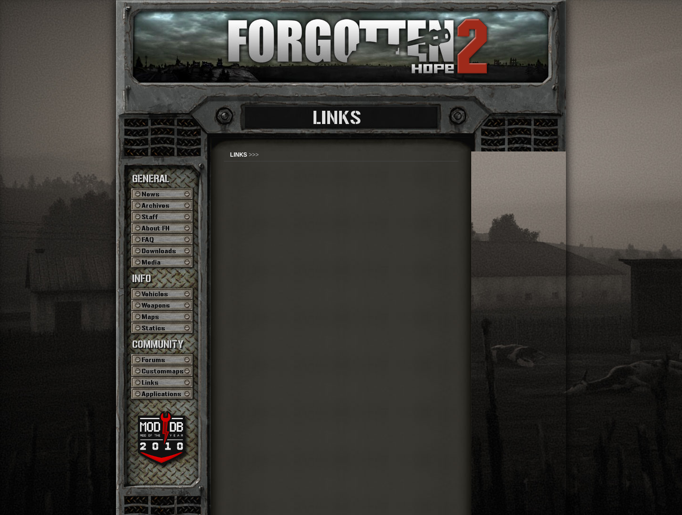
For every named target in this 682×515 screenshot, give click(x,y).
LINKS (238, 154)
